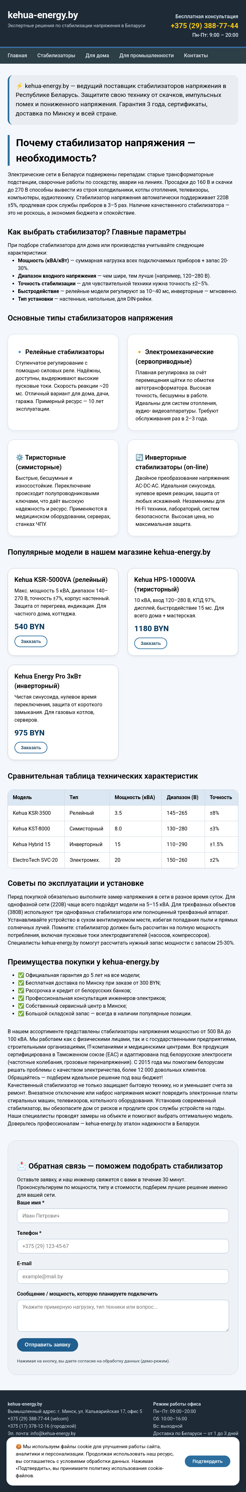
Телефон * (29, 1233)
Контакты (196, 55)
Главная (17, 55)
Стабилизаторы (56, 55)
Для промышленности (146, 55)
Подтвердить (208, 1461)
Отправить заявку (47, 1344)
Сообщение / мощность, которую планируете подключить (87, 1294)
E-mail (24, 1263)
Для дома (97, 55)
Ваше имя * (31, 1203)
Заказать (31, 641)
